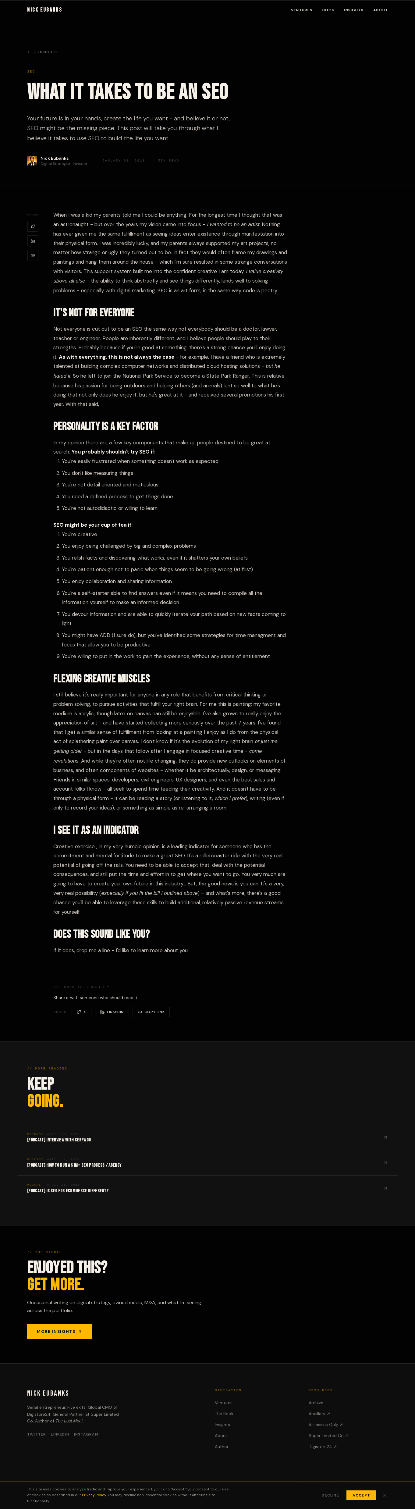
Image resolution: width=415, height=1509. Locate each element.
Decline (330, 1495)
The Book (224, 1413)
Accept (361, 1495)
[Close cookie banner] (384, 1495)
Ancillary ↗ (319, 1413)
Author (222, 1446)
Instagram (86, 1434)
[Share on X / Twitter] (32, 226)
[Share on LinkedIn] (32, 240)
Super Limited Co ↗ (329, 1435)
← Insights (42, 52)
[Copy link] (32, 255)
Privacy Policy (94, 1495)
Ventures (302, 10)
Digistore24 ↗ (323, 1446)
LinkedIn (60, 1434)
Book (328, 10)
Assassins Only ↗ (326, 1424)
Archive (316, 1402)
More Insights (59, 1331)
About (380, 10)
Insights (354, 10)
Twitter (36, 1434)
